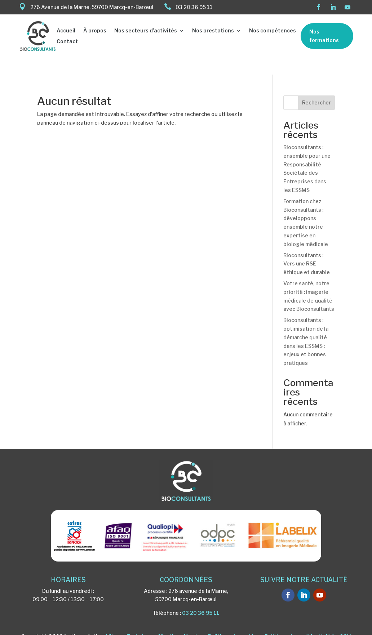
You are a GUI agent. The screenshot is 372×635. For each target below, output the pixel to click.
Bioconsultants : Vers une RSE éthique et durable (306, 247)
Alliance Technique (129, 619)
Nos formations (324, 35)
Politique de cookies (234, 619)
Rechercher (316, 86)
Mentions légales (180, 619)
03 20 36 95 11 (200, 596)
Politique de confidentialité (300, 619)
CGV (345, 619)
